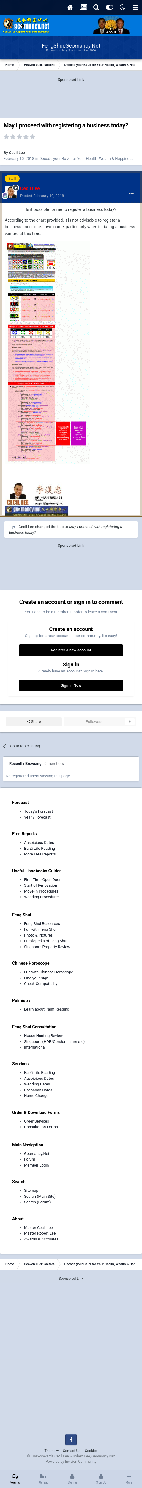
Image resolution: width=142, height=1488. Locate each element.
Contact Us (72, 1451)
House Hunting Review (43, 1035)
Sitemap (31, 1190)
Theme (52, 1451)
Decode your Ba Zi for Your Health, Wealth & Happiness (86, 158)
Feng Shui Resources (42, 923)
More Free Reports (40, 854)
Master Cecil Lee (38, 1227)
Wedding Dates (37, 1084)
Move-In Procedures (41, 891)
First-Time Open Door (42, 879)
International (35, 1047)
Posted (42, 195)
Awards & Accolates (41, 1239)
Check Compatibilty (40, 983)
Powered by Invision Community (71, 1461)
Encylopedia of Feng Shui (45, 941)
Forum (29, 1159)
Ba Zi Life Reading (39, 848)
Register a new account (71, 650)
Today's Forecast (38, 811)
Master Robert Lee (40, 1233)
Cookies (91, 1451)
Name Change (36, 1095)
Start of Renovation (40, 885)
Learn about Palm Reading (46, 1009)
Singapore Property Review (47, 947)
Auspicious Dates (39, 842)
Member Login (36, 1165)
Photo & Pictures (38, 935)
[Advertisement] (71, 97)
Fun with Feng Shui (40, 929)
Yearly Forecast (37, 817)
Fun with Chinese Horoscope (48, 972)
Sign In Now (71, 685)
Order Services (36, 1121)
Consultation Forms (41, 1127)
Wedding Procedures (42, 897)
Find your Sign (36, 978)
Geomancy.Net (36, 1153)
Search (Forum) (37, 1202)
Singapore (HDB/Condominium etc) (54, 1041)
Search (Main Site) (40, 1196)
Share (34, 721)
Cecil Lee (17, 152)
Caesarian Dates (38, 1090)
